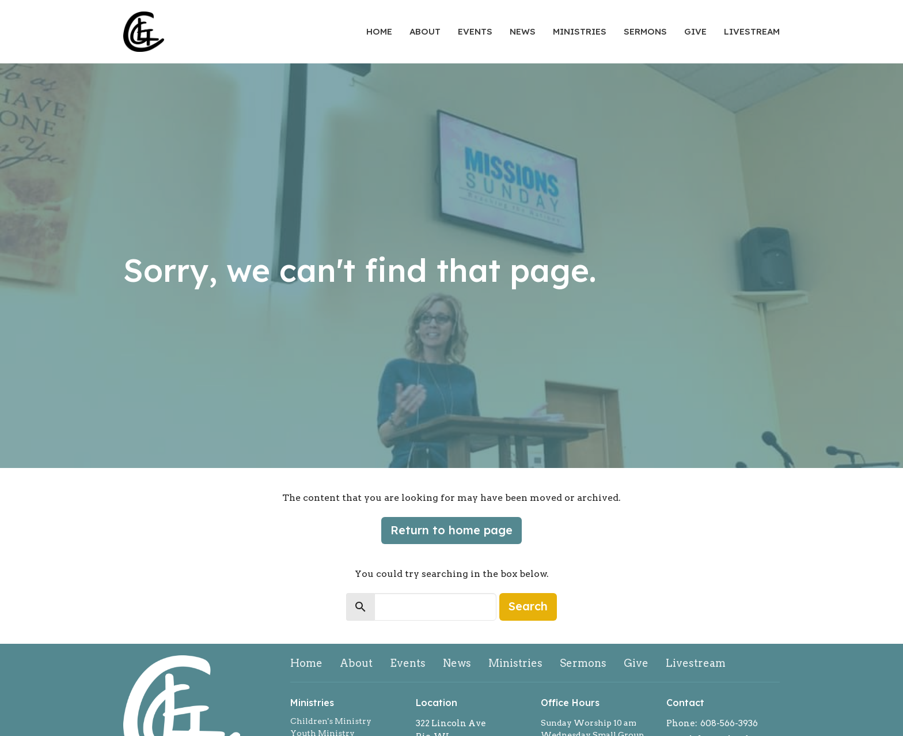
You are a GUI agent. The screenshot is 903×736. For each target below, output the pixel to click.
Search (528, 606)
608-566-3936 (729, 723)
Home (379, 31)
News (523, 31)
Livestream (752, 31)
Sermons (645, 31)
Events (475, 31)
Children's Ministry (330, 721)
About (425, 31)
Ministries (579, 31)
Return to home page (451, 530)
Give (695, 31)
